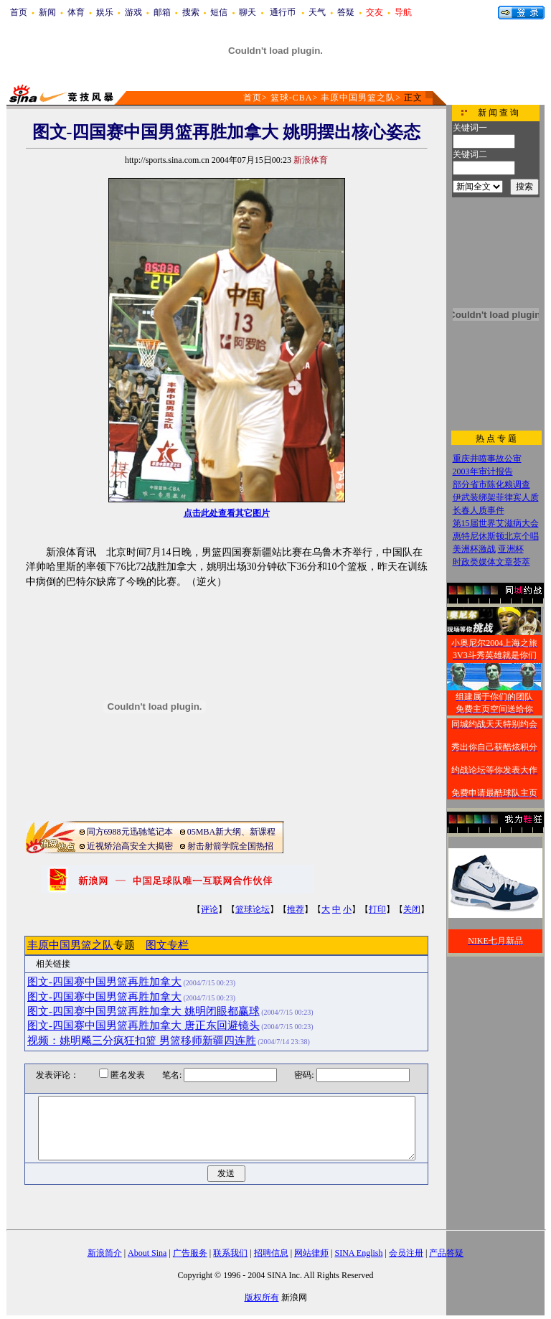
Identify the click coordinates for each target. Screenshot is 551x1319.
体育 (76, 12)
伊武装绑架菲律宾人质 (496, 497)
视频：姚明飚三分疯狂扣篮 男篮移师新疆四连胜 (141, 1040)
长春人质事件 (478, 510)
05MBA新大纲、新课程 (231, 832)
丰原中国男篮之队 (358, 98)
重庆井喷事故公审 (487, 459)
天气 (317, 12)
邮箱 (162, 12)
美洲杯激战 (474, 549)
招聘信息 (271, 1253)
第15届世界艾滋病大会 (496, 523)
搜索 (190, 12)
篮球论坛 (252, 909)
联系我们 (230, 1253)
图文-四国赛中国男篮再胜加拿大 (104, 981)
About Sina (147, 1253)
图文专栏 (167, 945)
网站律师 (311, 1253)
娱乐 (104, 12)
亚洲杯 (511, 549)
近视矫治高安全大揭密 (130, 846)
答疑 (345, 12)
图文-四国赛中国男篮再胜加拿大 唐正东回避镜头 (143, 1025)
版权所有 (262, 1297)
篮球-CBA (291, 98)
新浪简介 (105, 1253)
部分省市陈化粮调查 (491, 484)
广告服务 (190, 1253)
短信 (218, 12)
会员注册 (406, 1253)
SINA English (358, 1253)
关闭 (411, 909)
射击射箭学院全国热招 (230, 846)
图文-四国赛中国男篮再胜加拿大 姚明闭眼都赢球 (143, 1011)
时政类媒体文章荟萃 (491, 562)
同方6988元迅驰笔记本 (130, 832)
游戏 (133, 12)
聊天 (247, 12)
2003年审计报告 (483, 471)
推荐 (295, 909)
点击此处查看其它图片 (227, 513)
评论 (209, 909)
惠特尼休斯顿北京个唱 (496, 536)
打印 (377, 909)
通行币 (283, 12)
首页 (18, 12)
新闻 (47, 12)
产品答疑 (446, 1253)
